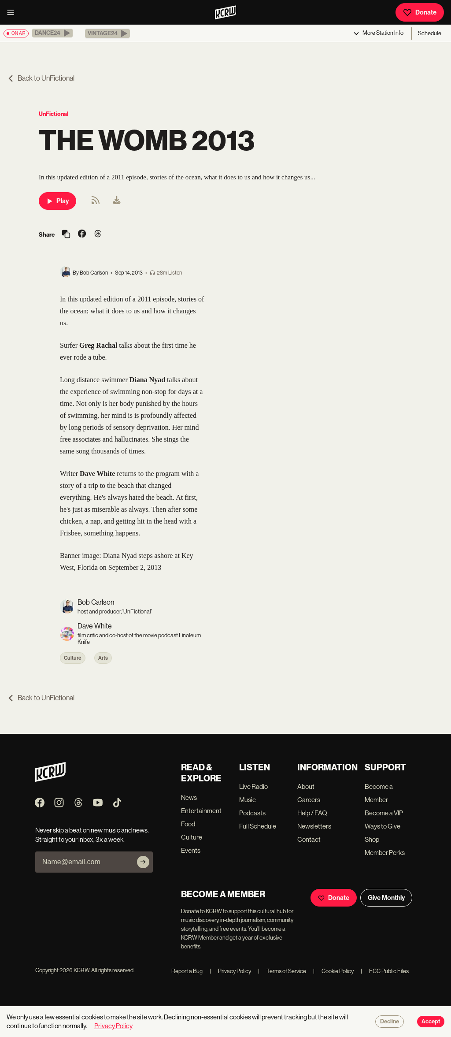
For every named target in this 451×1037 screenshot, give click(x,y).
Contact (309, 839)
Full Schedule (257, 826)
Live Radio (253, 786)
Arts (103, 658)
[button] (52, 33)
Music (247, 799)
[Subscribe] (143, 862)
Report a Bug (187, 971)
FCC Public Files (385, 971)
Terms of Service (282, 971)
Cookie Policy (333, 971)
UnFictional (53, 114)
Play (57, 201)
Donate (419, 12)
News (189, 797)
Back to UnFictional (40, 78)
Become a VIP (384, 813)
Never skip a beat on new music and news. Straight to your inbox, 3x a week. (92, 834)
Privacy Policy (230, 971)
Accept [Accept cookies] (430, 1021)
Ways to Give (382, 826)
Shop (372, 839)
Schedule (429, 33)
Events (190, 850)
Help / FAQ (312, 813)
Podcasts (252, 813)
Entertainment (201, 810)
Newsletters (314, 826)
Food (188, 824)
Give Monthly (386, 898)
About (305, 786)
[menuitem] (116, 201)
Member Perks (385, 852)
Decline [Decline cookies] (389, 1021)
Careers (308, 799)
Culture (72, 658)
